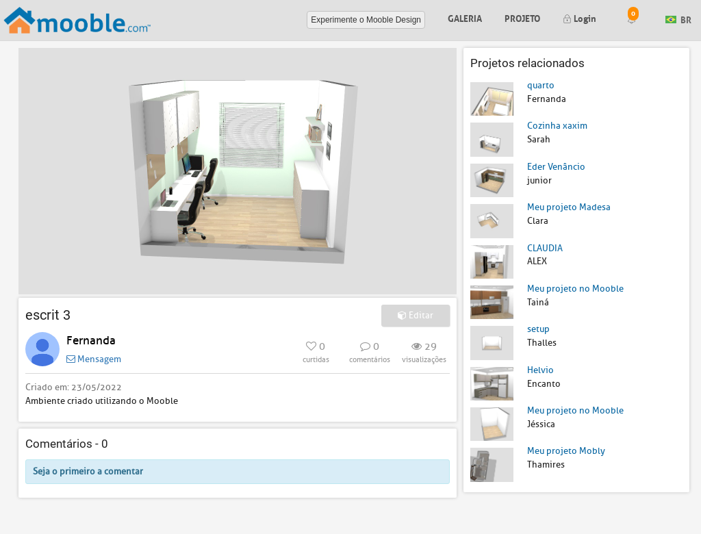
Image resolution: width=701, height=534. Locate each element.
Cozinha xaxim (557, 125)
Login (579, 17)
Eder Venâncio (556, 167)
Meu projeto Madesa (569, 207)
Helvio (540, 370)
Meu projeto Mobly (566, 451)
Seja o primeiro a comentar (88, 471)
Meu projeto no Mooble (575, 288)
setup (538, 329)
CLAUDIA (545, 248)
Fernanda (91, 340)
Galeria (465, 17)
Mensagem (93, 359)
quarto (541, 85)
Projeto (522, 17)
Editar (415, 315)
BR (678, 19)
